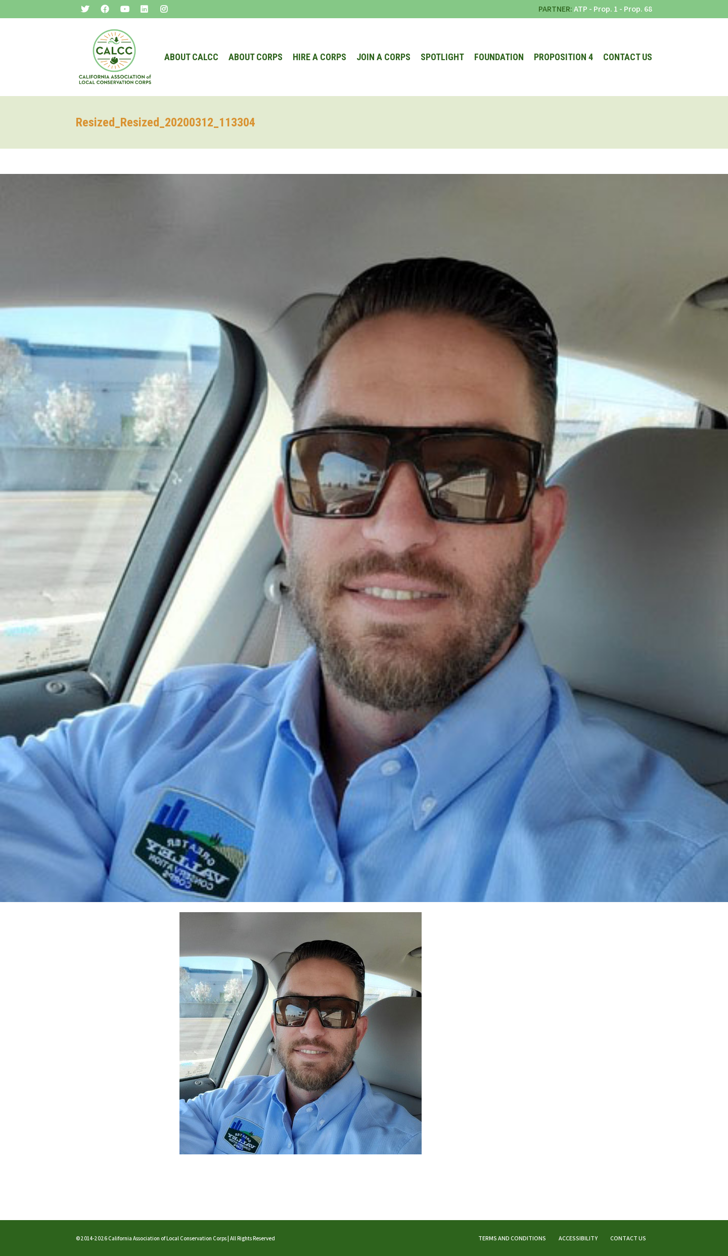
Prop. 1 (606, 9)
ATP (580, 9)
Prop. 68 (638, 9)
